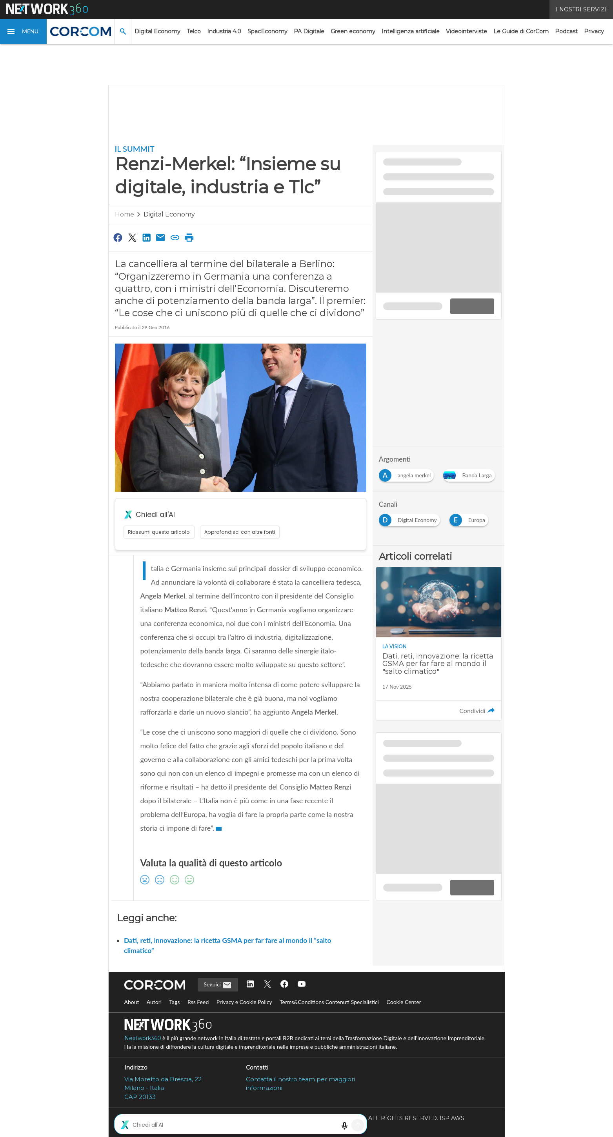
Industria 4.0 (224, 31)
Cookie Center (403, 1002)
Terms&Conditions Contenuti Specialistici (329, 1002)
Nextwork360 (142, 1038)
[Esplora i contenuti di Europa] (470, 518)
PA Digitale (309, 31)
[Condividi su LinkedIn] (146, 237)
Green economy (353, 31)
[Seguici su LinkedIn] (250, 984)
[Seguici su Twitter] (267, 984)
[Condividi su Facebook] (118, 237)
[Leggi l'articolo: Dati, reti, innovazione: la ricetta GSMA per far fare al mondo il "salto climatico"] (438, 643)
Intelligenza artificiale (411, 31)
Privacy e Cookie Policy (244, 1002)
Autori (154, 1002)
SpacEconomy (267, 31)
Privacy (594, 31)
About (131, 1002)
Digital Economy (157, 31)
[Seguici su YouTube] (301, 984)
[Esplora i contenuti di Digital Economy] (411, 518)
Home (124, 214)
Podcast (566, 31)
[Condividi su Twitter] (132, 237)
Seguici (218, 985)
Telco (194, 31)
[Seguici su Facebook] (284, 984)
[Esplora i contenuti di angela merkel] (408, 473)
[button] (23, 31)
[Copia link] (175, 237)
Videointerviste (466, 31)
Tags (174, 1002)
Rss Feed (198, 1002)
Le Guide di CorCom (521, 31)
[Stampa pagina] (189, 237)
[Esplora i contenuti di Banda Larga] (470, 473)
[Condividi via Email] (161, 237)
